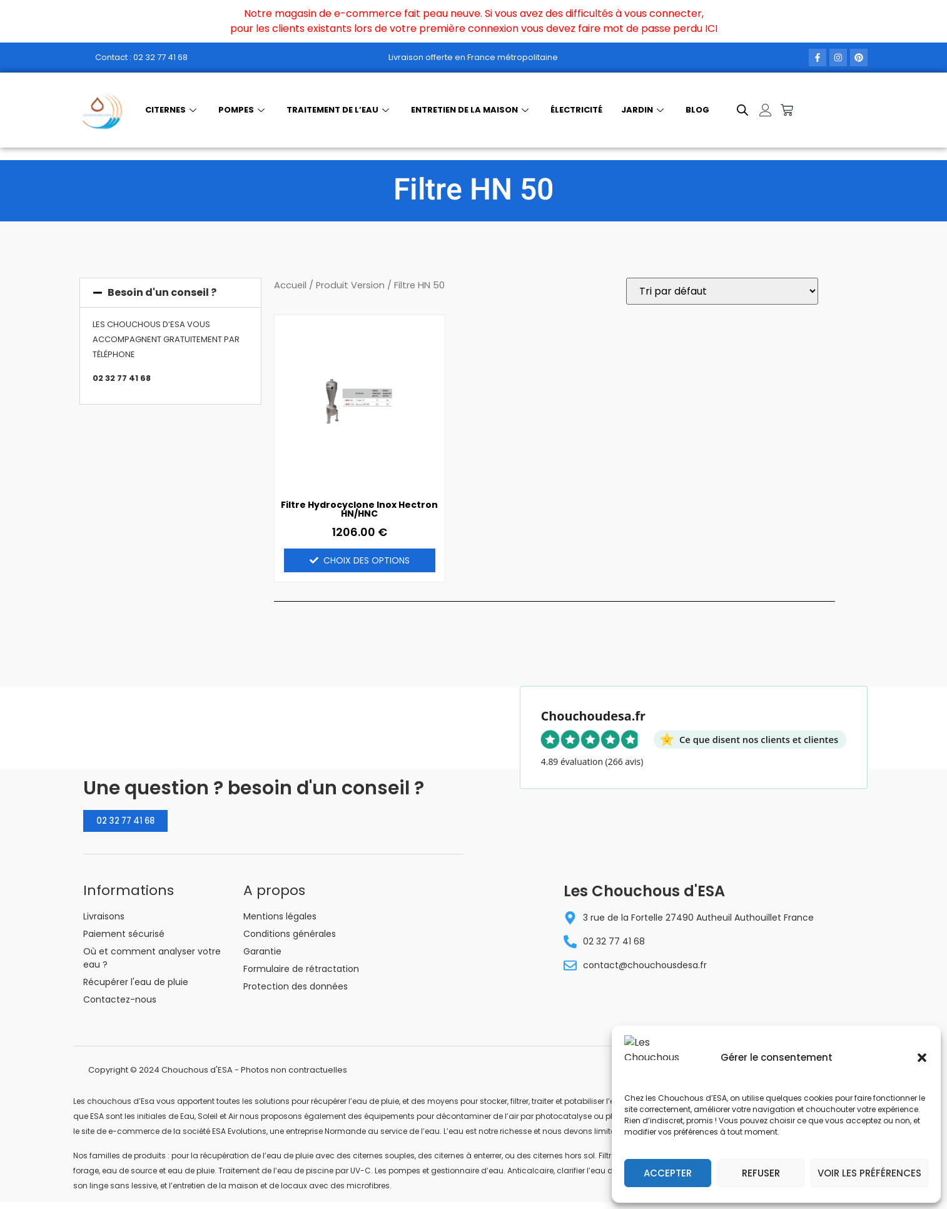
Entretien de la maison (471, 110)
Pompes (243, 110)
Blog (697, 110)
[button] (922, 1065)
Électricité (576, 110)
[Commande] (722, 291)
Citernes (172, 110)
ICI (711, 28)
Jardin (644, 110)
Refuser (761, 1173)
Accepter (668, 1173)
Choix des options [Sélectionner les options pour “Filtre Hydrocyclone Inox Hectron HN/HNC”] (366, 560)
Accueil (290, 285)
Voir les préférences (869, 1173)
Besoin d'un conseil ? (162, 292)
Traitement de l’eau (339, 110)
